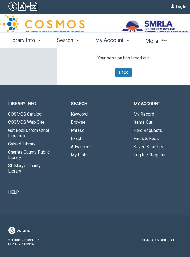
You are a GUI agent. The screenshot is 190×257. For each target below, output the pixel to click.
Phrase (77, 130)
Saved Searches (149, 146)
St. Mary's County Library (24, 168)
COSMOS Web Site (26, 122)
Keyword (79, 114)
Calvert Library (22, 144)
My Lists (79, 154)
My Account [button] (112, 40)
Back (123, 72)
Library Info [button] (24, 40)
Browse (78, 122)
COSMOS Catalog (25, 114)
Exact (76, 138)
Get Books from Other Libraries (28, 133)
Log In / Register (150, 154)
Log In (181, 6)
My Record (144, 114)
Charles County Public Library (29, 155)
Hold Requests (148, 130)
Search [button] (67, 40)
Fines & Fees (146, 138)
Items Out (143, 122)
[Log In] (173, 6)
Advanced (80, 146)
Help (13, 192)
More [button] (156, 41)
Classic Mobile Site (159, 240)
